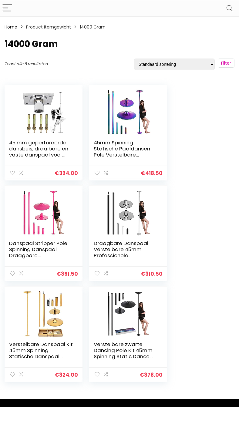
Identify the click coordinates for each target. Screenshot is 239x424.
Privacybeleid (214, 356)
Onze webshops (179, 390)
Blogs (168, 382)
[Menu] (7, 8)
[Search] (229, 8)
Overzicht (173, 365)
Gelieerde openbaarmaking (218, 381)
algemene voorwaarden (214, 367)
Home (11, 27)
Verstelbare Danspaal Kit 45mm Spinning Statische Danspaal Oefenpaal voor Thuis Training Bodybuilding (116, 255)
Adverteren (174, 399)
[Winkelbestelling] (174, 64)
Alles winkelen (177, 373)
